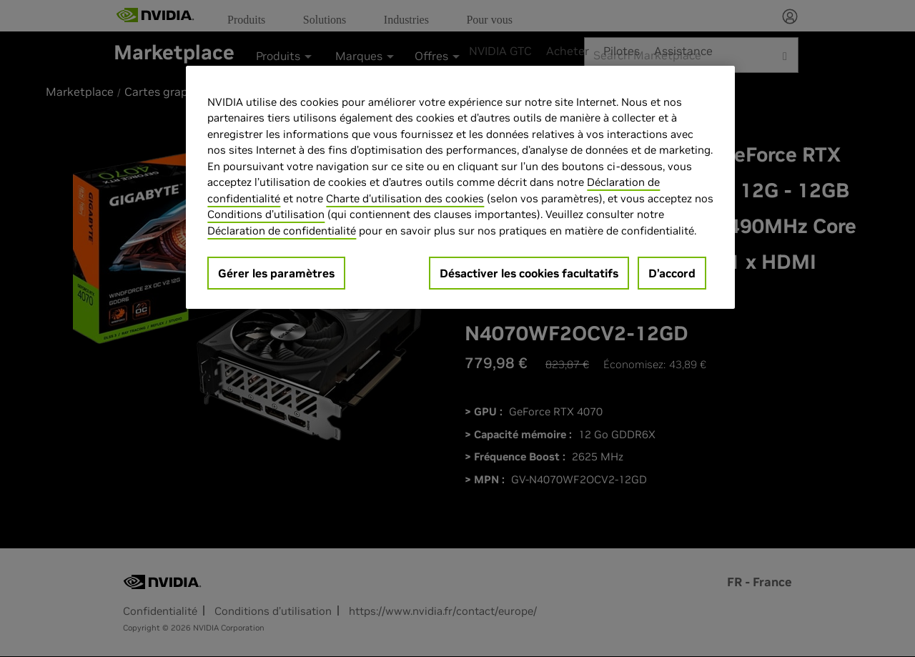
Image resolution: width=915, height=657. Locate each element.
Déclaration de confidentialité (281, 230)
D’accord (672, 273)
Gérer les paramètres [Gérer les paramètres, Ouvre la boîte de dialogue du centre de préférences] (276, 273)
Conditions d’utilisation (266, 214)
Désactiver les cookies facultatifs (529, 273)
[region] (460, 188)
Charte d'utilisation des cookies (405, 198)
